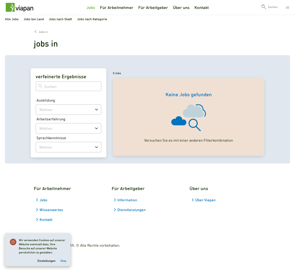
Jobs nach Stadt (60, 19)
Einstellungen (46, 260)
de (287, 7)
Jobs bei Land (34, 19)
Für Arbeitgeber (153, 7)
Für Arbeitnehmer (116, 7)
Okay (63, 260)
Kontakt (201, 7)
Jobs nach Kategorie (92, 19)
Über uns (181, 7)
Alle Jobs (12, 19)
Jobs (90, 7)
